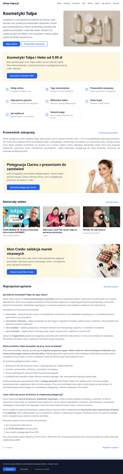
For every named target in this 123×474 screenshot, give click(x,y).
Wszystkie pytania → (112, 287)
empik (45, 235)
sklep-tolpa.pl (11, 3)
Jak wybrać (106, 3)
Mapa (97, 3)
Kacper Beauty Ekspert (11, 235)
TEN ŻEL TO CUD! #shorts (94, 230)
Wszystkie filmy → (113, 202)
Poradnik (76, 3)
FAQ (83, 3)
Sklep (59, 3)
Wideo (90, 3)
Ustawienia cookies (42, 469)
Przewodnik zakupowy (34, 44)
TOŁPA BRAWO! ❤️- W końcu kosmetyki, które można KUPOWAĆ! (21, 231)
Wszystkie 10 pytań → (111, 447)
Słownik (116, 3)
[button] (21, 216)
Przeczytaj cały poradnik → (109, 133)
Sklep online (11, 44)
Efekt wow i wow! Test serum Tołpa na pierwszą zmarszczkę (60, 231)
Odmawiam (24, 469)
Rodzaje (67, 3)
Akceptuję (9, 469)
